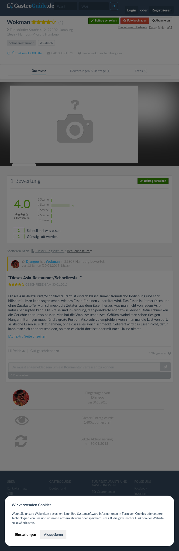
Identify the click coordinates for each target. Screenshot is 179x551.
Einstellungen (25, 534)
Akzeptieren (53, 534)
